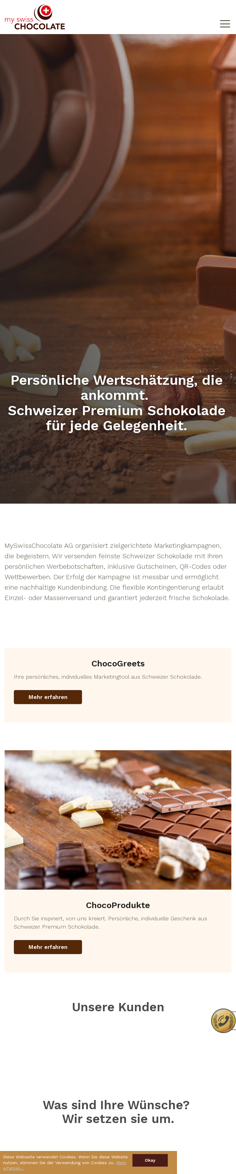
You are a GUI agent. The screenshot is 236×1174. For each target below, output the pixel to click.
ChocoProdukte (118, 905)
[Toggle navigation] (225, 17)
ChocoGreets (118, 663)
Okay (150, 1160)
